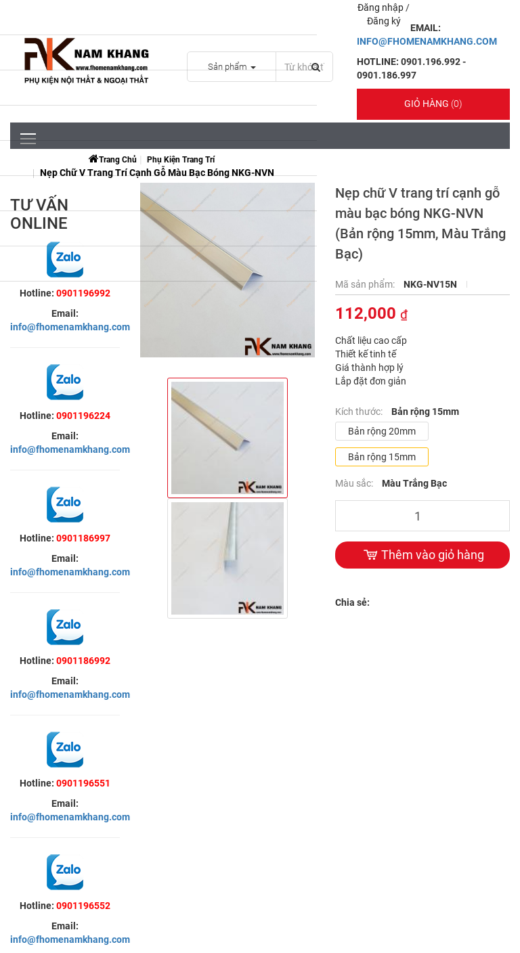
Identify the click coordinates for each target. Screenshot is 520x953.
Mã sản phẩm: (366, 284)
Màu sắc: (355, 483)
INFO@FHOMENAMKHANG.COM (427, 41)
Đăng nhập (382, 7)
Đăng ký (384, 21)
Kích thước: (360, 411)
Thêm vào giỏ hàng (422, 555)
